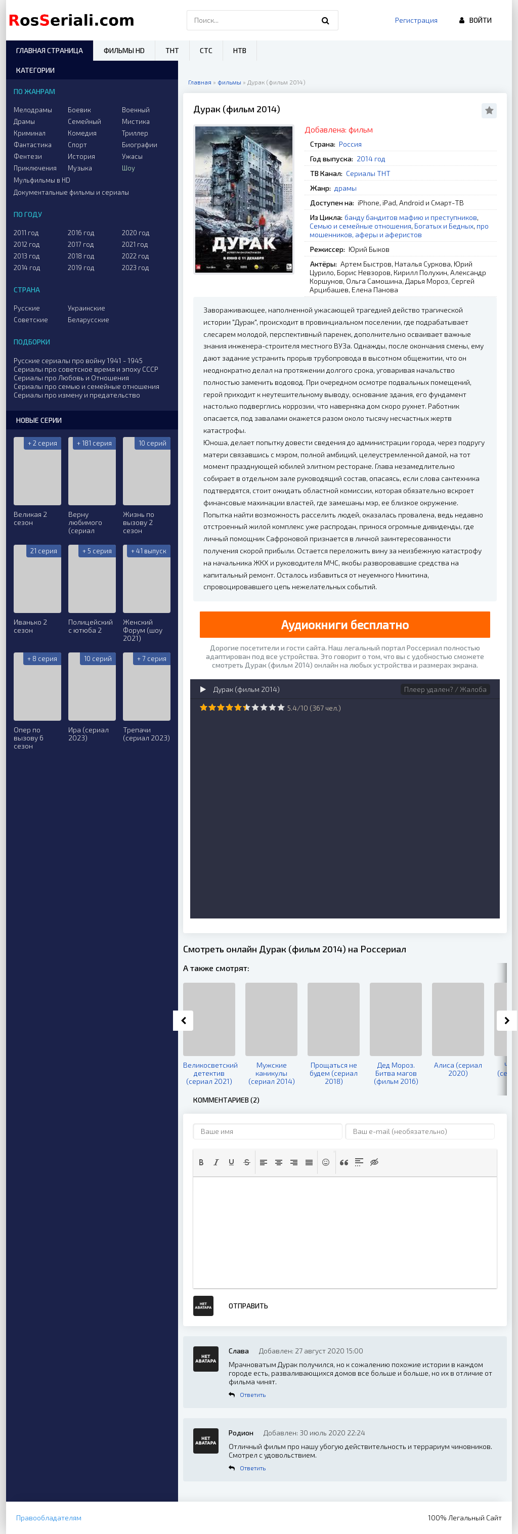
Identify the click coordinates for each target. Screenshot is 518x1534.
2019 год (81, 268)
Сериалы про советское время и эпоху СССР (86, 369)
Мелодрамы (33, 110)
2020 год (136, 233)
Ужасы (132, 156)
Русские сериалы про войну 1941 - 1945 (78, 360)
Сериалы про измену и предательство (77, 394)
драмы (345, 188)
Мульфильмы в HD (42, 180)
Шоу (128, 168)
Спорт (77, 145)
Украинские (86, 308)
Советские (31, 320)
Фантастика (33, 145)
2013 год (27, 256)
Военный (136, 110)
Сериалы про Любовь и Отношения (71, 377)
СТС (206, 50)
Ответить (253, 1394)
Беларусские (88, 320)
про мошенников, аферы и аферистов (399, 230)
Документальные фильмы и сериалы (71, 192)
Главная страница (49, 50)
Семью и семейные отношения (360, 226)
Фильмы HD (124, 50)
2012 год (27, 244)
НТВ (239, 50)
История (81, 156)
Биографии (139, 145)
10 (281, 707)
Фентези (28, 156)
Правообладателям (48, 1517)
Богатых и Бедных (443, 226)
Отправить (248, 1305)
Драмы (24, 121)
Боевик (79, 110)
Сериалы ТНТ (368, 173)
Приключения (35, 168)
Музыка (80, 168)
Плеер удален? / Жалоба (445, 689)
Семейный (84, 121)
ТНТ (172, 50)
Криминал (30, 133)
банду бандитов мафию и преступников (410, 217)
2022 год (135, 256)
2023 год (135, 268)
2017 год (81, 244)
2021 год (135, 244)
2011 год (26, 233)
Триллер (135, 133)
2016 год (81, 233)
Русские (27, 308)
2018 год (81, 256)
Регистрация (416, 20)
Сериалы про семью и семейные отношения (86, 386)
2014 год (371, 158)
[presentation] (201, 1162)
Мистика (136, 121)
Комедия (82, 133)
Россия (350, 144)
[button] (201, 1162)
